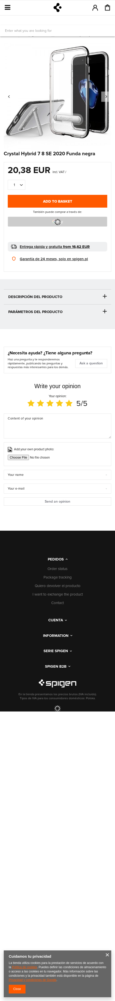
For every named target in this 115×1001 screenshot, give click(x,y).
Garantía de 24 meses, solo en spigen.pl (54, 259)
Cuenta (55, 620)
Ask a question (91, 363)
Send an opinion (57, 501)
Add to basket (57, 201)
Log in (95, 7)
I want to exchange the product (57, 594)
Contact (57, 603)
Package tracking (58, 577)
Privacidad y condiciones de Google (32, 980)
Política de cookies (24, 967)
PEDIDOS (56, 559)
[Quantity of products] (16, 185)
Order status (58, 569)
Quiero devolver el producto (57, 586)
